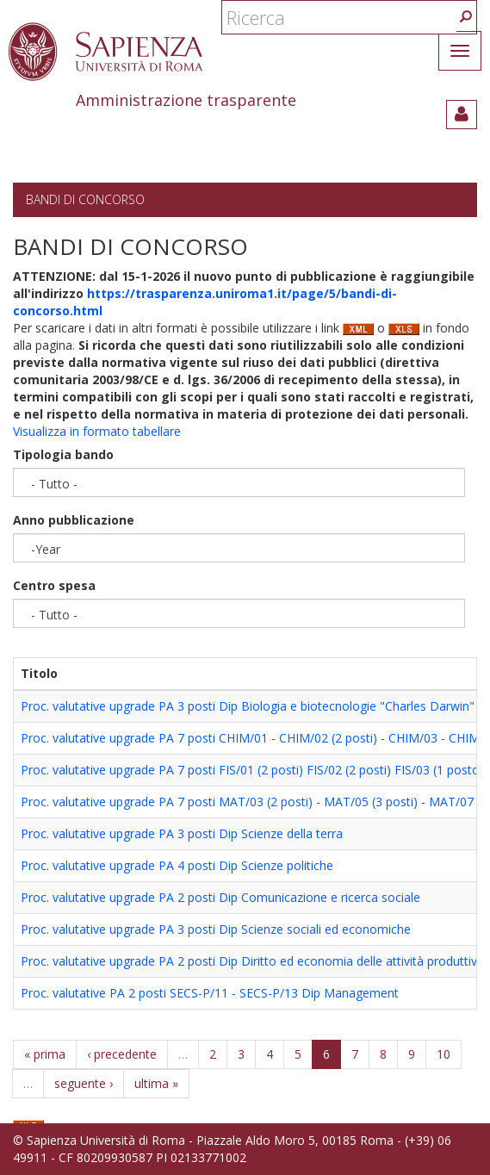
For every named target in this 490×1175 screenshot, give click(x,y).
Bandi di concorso (85, 199)
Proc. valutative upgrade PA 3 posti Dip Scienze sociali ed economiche (216, 929)
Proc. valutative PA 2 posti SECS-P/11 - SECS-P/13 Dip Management (210, 993)
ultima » (156, 1083)
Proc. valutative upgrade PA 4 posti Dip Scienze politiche (177, 865)
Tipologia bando (63, 454)
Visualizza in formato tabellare (97, 431)
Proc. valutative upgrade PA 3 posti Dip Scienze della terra (182, 833)
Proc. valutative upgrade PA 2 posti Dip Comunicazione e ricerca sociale (220, 897)
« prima (44, 1054)
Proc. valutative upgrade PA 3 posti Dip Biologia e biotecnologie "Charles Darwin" (247, 706)
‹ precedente (122, 1054)
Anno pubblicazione (73, 520)
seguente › (83, 1083)
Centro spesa (54, 585)
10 (443, 1054)
